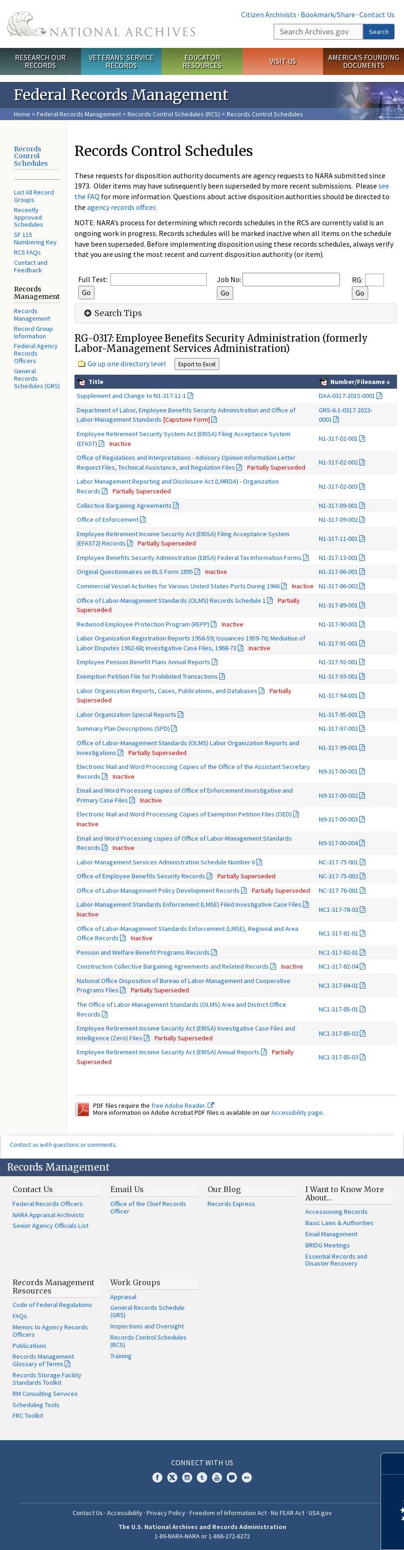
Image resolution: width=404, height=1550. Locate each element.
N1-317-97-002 (338, 728)
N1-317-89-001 (338, 605)
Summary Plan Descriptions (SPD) (123, 728)
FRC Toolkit (28, 1415)
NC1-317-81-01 (338, 933)
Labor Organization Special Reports (126, 714)
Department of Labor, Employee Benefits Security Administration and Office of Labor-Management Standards (186, 415)
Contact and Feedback (30, 266)
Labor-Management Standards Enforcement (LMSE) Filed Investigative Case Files (189, 904)
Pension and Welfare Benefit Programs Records (143, 952)
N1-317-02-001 (338, 438)
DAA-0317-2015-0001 (347, 395)
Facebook (157, 1477)
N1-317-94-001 (338, 695)
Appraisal (123, 1297)
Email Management (331, 1234)
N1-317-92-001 (338, 662)
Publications (30, 1345)
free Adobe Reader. (182, 1105)
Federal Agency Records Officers (36, 353)
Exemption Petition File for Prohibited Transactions (147, 676)
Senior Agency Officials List (50, 1225)
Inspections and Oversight (147, 1326)
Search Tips (112, 313)
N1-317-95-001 (338, 714)
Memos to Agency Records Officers (50, 1331)
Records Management (32, 315)
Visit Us (282, 61)
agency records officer (121, 207)
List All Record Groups (34, 196)
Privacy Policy (166, 1513)
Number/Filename (357, 381)
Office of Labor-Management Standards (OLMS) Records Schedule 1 (171, 600)
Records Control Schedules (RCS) (174, 114)
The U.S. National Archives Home (101, 24)
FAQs (20, 1316)
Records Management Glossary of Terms (43, 1360)
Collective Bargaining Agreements (124, 505)
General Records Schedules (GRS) (37, 378)
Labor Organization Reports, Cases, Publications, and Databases (167, 691)
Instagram (187, 1477)
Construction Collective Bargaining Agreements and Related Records (173, 966)
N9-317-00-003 (338, 819)
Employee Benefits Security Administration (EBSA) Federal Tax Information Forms (189, 557)
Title (95, 381)
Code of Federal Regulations (52, 1305)
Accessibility (124, 1513)
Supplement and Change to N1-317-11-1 (131, 395)
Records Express (231, 1204)
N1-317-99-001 (338, 747)
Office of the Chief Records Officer (148, 1207)
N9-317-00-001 (338, 771)
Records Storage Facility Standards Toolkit (47, 1379)
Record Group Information (33, 332)
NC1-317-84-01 (338, 985)
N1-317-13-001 (338, 557)
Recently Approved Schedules (28, 217)
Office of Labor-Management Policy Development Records (158, 890)
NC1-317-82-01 (338, 952)
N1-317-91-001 (338, 643)
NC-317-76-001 (338, 890)
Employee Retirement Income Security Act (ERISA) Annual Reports (168, 1052)
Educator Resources (202, 61)
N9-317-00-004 (338, 843)
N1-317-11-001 (338, 538)
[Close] (393, 1463)
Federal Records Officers (48, 1204)
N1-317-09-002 (338, 519)
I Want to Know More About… (344, 1193)
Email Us (127, 1189)
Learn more (321, 1533)
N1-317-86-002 (338, 586)
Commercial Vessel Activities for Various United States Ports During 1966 (178, 586)
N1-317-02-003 (338, 486)
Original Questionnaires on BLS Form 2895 (135, 571)
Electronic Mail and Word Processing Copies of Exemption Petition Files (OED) (184, 814)
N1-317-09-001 (338, 505)
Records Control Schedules (31, 156)
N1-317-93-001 (338, 676)
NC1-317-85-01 (338, 1009)
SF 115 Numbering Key (35, 238)
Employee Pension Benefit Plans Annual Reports (143, 662)
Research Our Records (40, 61)
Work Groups (135, 1282)
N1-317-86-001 (338, 571)
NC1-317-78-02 (338, 909)
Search (379, 31)
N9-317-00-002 (338, 795)
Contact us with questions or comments (62, 1144)
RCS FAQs (27, 252)
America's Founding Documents (363, 61)
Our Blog (224, 1189)
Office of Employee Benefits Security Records (141, 876)
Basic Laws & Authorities (339, 1223)
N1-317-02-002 (338, 462)
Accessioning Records (336, 1211)
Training (121, 1356)
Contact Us (377, 14)
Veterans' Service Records (121, 61)
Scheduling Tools (36, 1405)
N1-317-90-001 (338, 624)
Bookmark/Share (328, 14)
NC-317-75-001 (338, 862)
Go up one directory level (127, 363)
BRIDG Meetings (327, 1245)
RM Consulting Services (45, 1393)
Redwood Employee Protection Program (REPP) (143, 624)
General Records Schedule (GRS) (147, 1311)
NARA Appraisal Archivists (48, 1215)
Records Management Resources (53, 1286)
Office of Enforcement (108, 519)
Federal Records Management (79, 114)
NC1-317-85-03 (338, 1057)
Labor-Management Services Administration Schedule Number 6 (166, 862)
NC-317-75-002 (338, 876)
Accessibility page (297, 1112)
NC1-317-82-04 (338, 966)
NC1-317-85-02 (338, 1033)
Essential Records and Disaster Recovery (336, 1260)
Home (22, 114)
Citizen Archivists (268, 14)
